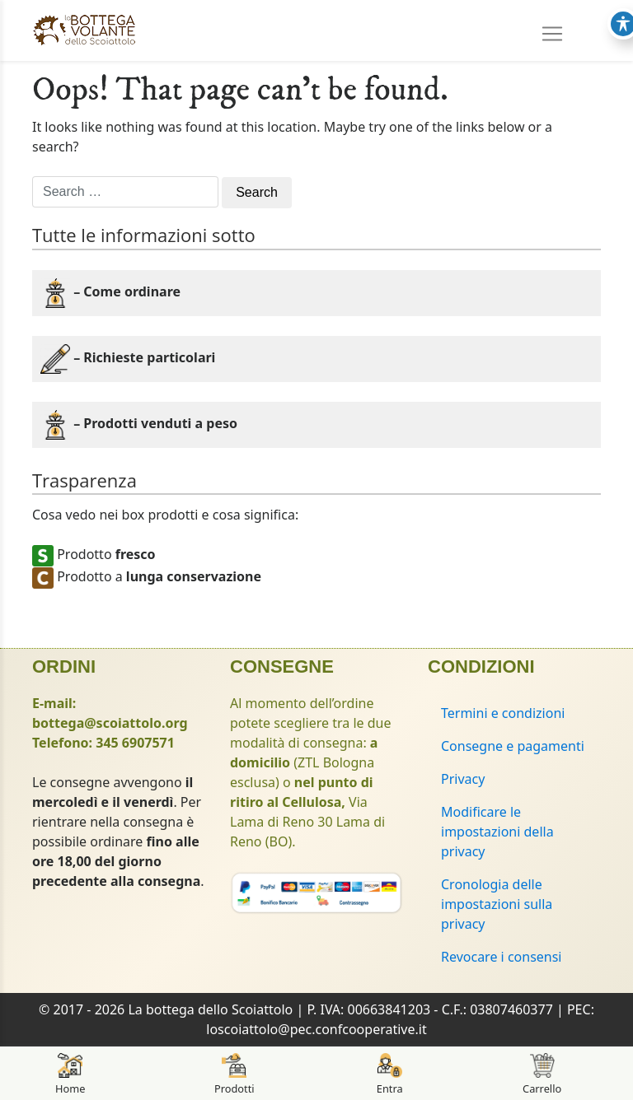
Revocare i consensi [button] (501, 957)
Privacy (463, 779)
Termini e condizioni (503, 713)
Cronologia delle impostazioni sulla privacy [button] (496, 904)
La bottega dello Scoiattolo (210, 1009)
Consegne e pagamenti (512, 746)
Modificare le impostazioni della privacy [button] (497, 831)
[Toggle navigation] (552, 28)
